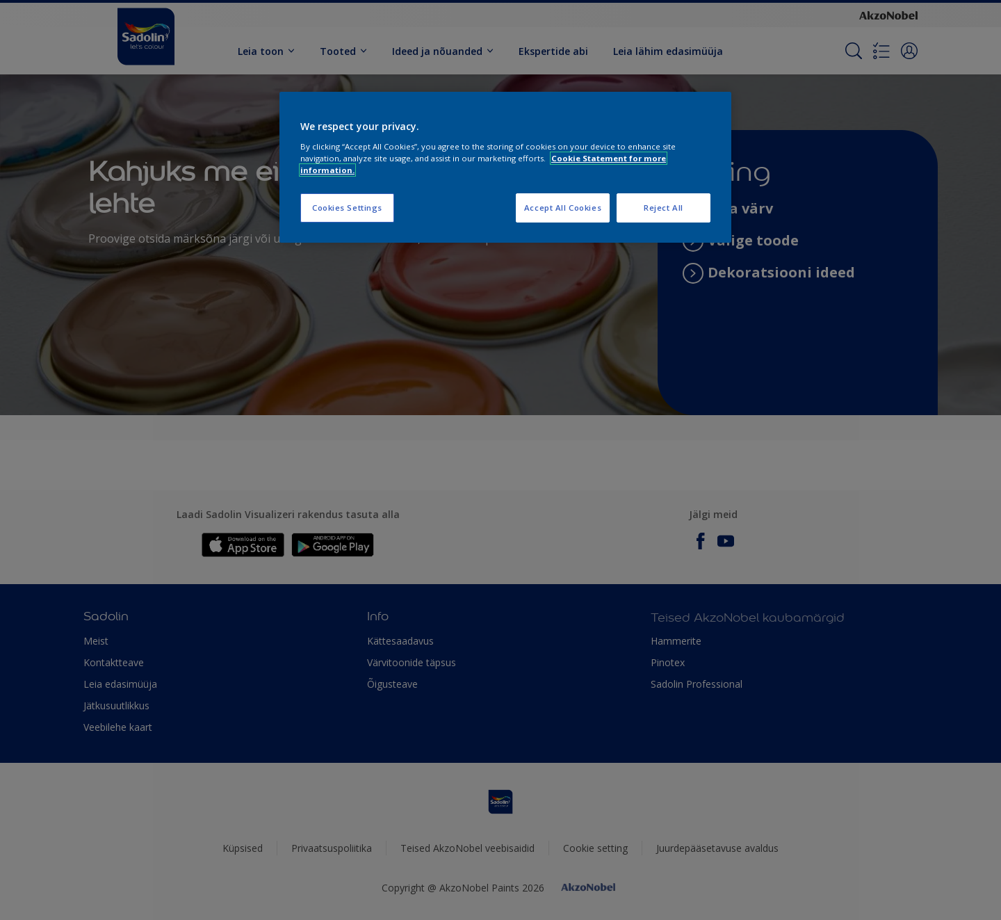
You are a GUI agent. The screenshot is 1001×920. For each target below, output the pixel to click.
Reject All (663, 207)
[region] (505, 167)
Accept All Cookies (562, 207)
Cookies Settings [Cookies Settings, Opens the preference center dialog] (347, 207)
